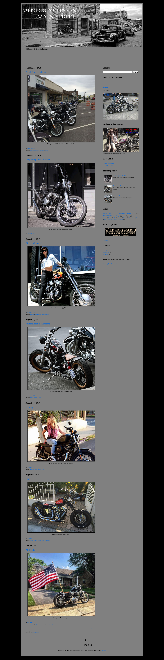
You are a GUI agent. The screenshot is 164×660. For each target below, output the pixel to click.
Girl (40, 314)
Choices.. (30, 479)
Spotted (105, 87)
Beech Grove (33, 150)
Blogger (104, 650)
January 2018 (106, 250)
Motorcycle (47, 540)
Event (38, 150)
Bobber (31, 397)
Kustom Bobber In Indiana (38, 323)
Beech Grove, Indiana (36, 72)
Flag (36, 624)
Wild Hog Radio (108, 165)
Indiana (46, 150)
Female (124, 216)
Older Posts (93, 629)
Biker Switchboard (109, 163)
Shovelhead (120, 219)
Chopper (37, 314)
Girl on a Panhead (34, 243)
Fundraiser (42, 150)
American (32, 314)
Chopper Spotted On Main (38, 159)
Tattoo (47, 314)
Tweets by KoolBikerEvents (110, 264)
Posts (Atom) (35, 632)
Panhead (44, 314)
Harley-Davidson (40, 540)
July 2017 (105, 254)
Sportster (39, 469)
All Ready (30, 550)
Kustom (39, 397)
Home (57, 629)
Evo (35, 540)
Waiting (29, 407)
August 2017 (106, 252)
